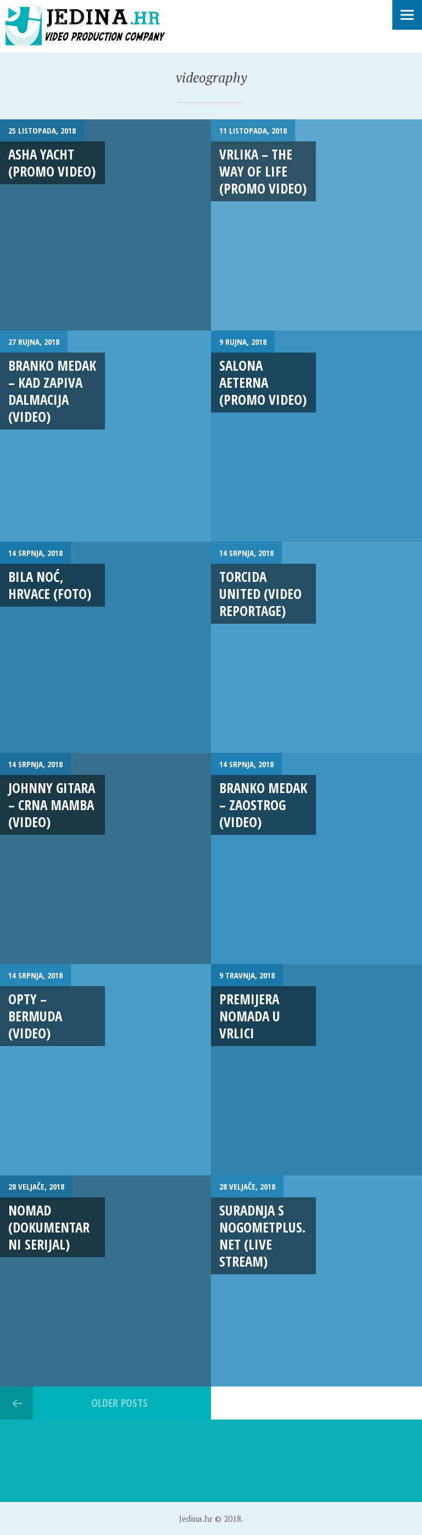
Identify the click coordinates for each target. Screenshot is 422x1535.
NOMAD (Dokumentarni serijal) (49, 1227)
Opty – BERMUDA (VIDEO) (35, 1016)
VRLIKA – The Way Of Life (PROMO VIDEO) (263, 171)
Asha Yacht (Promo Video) (52, 162)
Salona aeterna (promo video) (263, 382)
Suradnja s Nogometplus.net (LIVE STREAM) (262, 1236)
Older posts (119, 1402)
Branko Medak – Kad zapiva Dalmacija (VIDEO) (52, 391)
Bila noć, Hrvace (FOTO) (49, 585)
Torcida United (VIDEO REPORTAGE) (260, 593)
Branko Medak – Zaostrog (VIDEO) (263, 805)
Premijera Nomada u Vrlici (249, 1016)
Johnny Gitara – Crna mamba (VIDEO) (51, 805)
